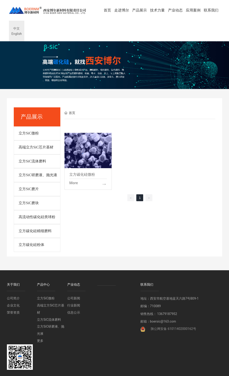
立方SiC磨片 (29, 189)
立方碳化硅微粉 (82, 174)
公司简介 (13, 298)
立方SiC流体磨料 (32, 161)
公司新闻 (73, 298)
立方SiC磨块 (29, 203)
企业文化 (13, 305)
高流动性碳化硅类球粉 (37, 217)
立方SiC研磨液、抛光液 (38, 175)
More (73, 183)
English (16, 34)
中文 (16, 28)
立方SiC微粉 (29, 133)
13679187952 (167, 314)
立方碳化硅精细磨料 (35, 231)
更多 (40, 341)
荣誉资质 (13, 312)
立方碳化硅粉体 (31, 245)
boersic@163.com (163, 321)
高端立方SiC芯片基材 (36, 147)
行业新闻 (73, 305)
